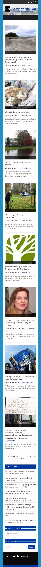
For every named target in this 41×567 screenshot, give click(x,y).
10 (30, 456)
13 (12, 458)
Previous (12, 456)
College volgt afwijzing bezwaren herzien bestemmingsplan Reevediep (18, 432)
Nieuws (14, 65)
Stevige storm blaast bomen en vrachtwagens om (19, 377)
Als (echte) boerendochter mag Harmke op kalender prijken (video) (19, 322)
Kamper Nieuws (17, 556)
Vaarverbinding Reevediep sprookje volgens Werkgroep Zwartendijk (18, 59)
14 (17, 458)
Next (24, 458)
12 (8, 458)
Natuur (8, 65)
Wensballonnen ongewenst (18, 112)
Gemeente (9, 438)
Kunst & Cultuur (11, 328)
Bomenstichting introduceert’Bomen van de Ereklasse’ (18, 267)
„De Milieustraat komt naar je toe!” (16, 514)
